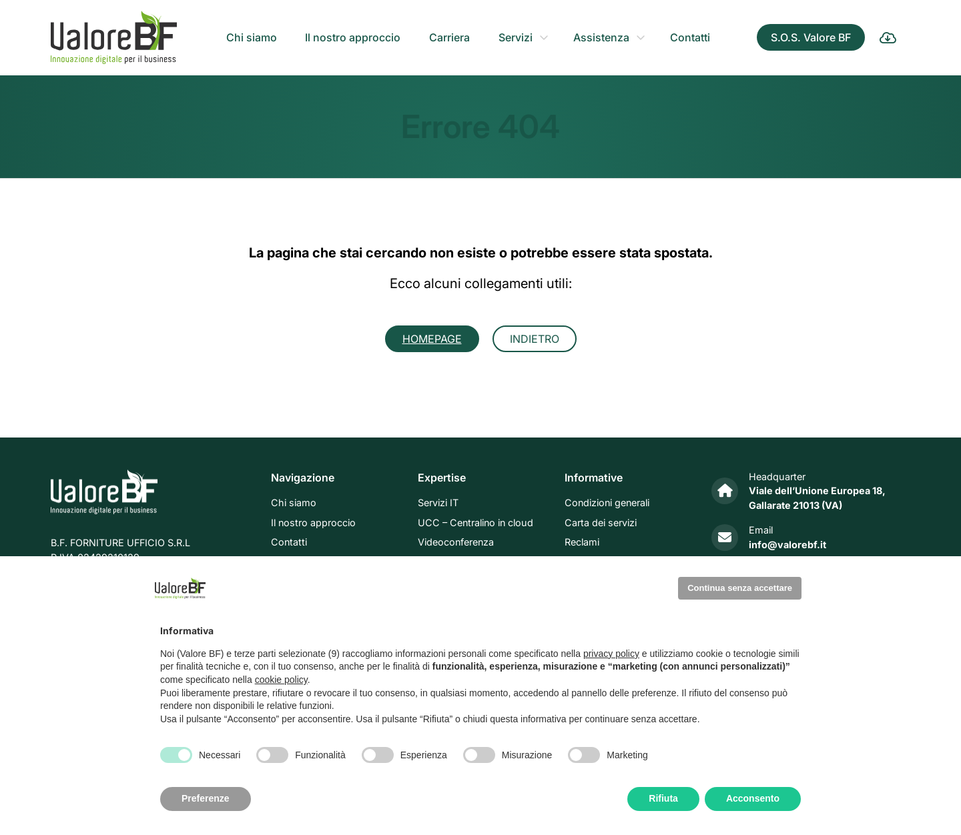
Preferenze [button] (206, 798)
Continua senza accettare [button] (739, 588)
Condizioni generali (607, 503)
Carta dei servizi (601, 522)
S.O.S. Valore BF (811, 37)
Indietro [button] (534, 338)
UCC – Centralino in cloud (475, 522)
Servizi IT (438, 503)
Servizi (516, 37)
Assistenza (601, 37)
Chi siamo (251, 37)
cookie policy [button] (281, 679)
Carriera (449, 37)
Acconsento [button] (752, 798)
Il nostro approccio (352, 37)
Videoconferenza (456, 542)
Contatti (690, 37)
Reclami (582, 542)
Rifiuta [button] (663, 798)
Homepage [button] (432, 338)
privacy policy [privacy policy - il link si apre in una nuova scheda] (611, 653)
